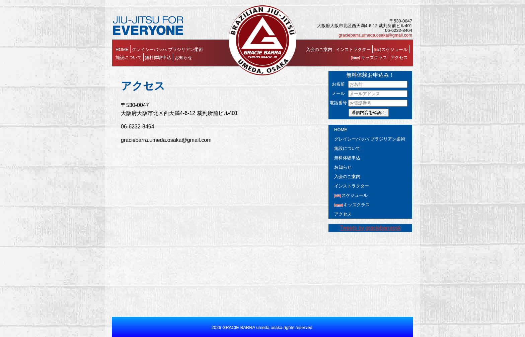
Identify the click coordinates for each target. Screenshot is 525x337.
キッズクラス (369, 57)
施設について (129, 57)
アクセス (399, 57)
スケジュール (390, 49)
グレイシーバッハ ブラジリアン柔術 (167, 49)
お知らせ (183, 57)
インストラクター (353, 49)
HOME (122, 49)
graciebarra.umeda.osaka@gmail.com (375, 35)
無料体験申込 (158, 57)
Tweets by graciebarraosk (370, 228)
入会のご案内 (319, 49)
